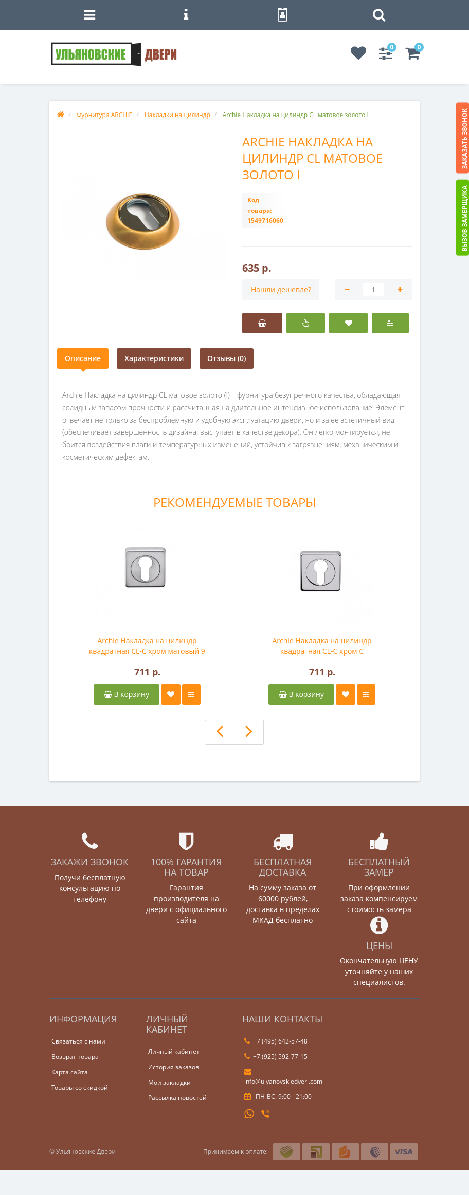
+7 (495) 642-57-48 (276, 1041)
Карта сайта (69, 1072)
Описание (83, 358)
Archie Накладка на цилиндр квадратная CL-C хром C (321, 646)
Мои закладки (169, 1082)
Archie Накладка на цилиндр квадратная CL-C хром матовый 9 (147, 646)
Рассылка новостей (177, 1097)
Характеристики (154, 358)
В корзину (126, 694)
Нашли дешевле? (281, 289)
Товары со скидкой (79, 1087)
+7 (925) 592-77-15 (276, 1056)
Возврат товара (75, 1056)
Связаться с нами (78, 1041)
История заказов (173, 1067)
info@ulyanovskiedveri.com (283, 1077)
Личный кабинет (174, 1051)
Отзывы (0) (226, 358)
